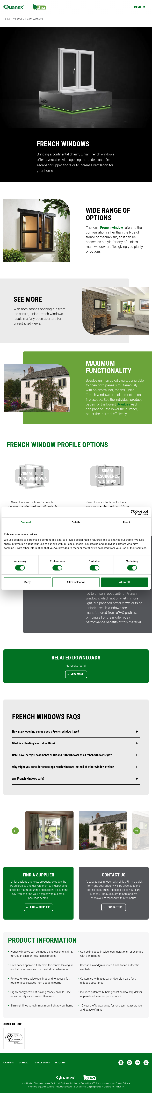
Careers (8, 1062)
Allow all (124, 582)
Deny (27, 582)
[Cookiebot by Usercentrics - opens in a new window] (133, 512)
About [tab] (126, 522)
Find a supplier (40, 907)
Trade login (42, 1062)
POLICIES (60, 1062)
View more (77, 674)
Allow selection (76, 582)
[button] (76, 731)
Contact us (115, 907)
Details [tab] (76, 522)
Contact (24, 1062)
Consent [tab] (25, 522)
